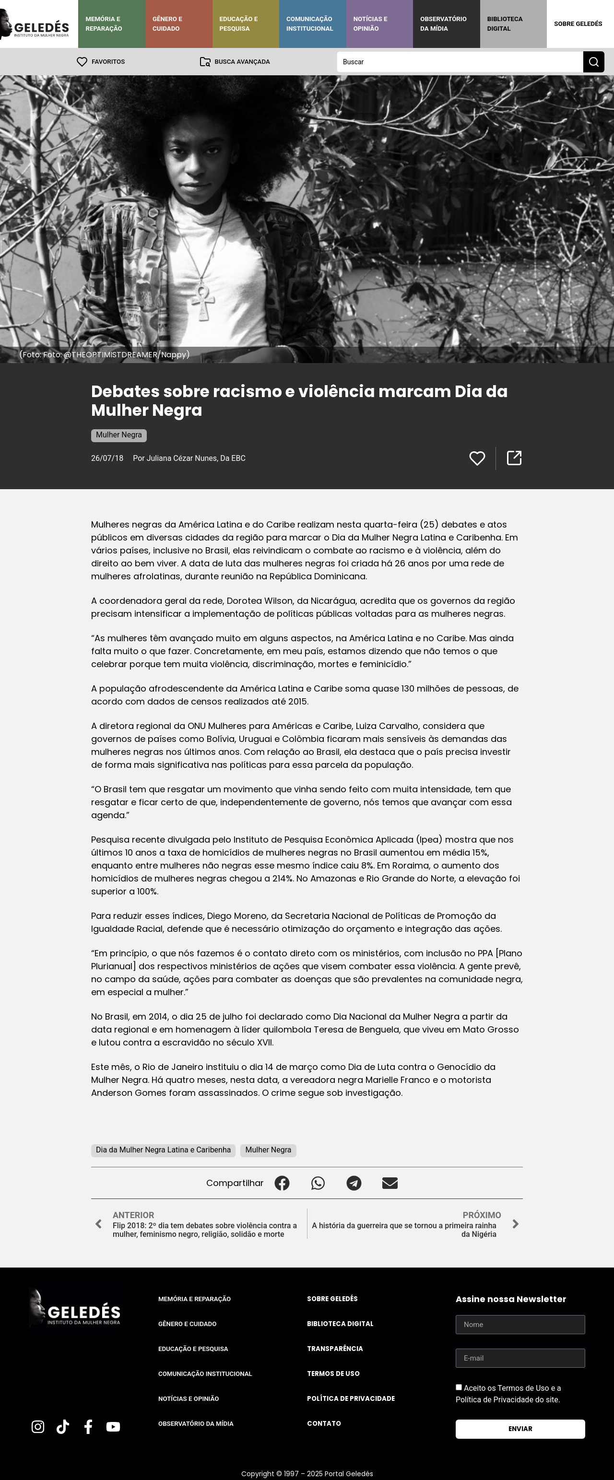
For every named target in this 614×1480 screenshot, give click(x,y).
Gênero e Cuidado (167, 23)
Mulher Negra (119, 434)
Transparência (335, 1348)
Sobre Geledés (578, 23)
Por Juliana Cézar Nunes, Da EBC (189, 457)
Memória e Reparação (103, 23)
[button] (282, 1182)
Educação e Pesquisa (239, 23)
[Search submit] (593, 61)
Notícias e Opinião (371, 23)
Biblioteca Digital (505, 23)
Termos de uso (333, 1373)
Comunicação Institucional (309, 23)
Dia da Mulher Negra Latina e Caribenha (163, 1149)
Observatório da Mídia (443, 23)
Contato (324, 1423)
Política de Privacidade (351, 1398)
